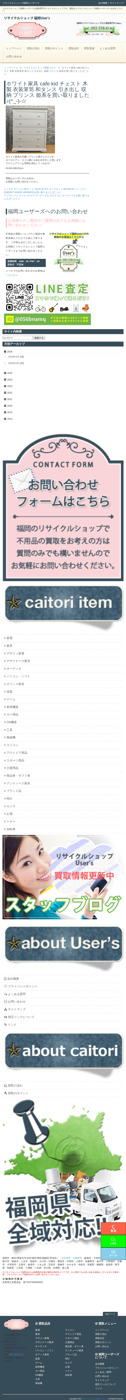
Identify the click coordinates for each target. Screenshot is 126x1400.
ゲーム (9, 699)
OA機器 (10, 722)
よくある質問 (107, 48)
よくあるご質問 (103, 1372)
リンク (10, 1024)
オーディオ (12, 668)
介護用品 (11, 768)
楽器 (8, 691)
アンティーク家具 (17, 783)
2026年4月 (13, 356)
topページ (110, 1314)
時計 (8, 798)
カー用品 (11, 714)
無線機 (9, 737)
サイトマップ (117, 3)
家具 (8, 645)
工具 (8, 729)
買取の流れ (33, 48)
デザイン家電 (14, 653)
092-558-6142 (16, 1354)
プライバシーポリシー (20, 986)
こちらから (12, 275)
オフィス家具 (14, 684)
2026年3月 (13, 363)
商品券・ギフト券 (17, 775)
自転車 (9, 829)
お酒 (8, 813)
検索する (39, 338)
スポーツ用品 (14, 760)
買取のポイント (54, 48)
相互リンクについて (19, 1017)
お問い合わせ (14, 56)
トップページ (14, 48)
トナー (9, 821)
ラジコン (11, 745)
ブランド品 (12, 791)
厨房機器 (11, 707)
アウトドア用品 (15, 752)
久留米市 (77, 1258)
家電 (8, 638)
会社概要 (102, 3)
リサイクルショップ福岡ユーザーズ (95, 1399)
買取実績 (89, 48)
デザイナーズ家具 (17, 661)
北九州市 (66, 1258)
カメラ (9, 806)
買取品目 (73, 48)
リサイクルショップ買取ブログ (40, 67)
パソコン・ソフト (17, 676)
